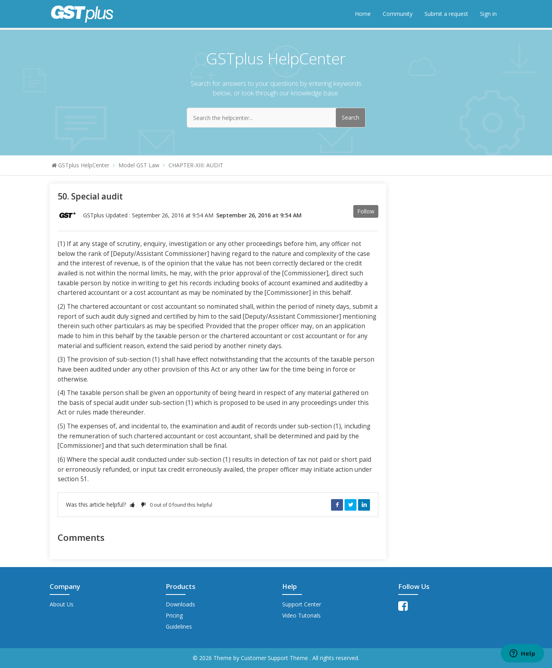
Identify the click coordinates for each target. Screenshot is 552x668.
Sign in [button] (488, 13)
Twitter (350, 505)
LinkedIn (364, 505)
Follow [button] (365, 211)
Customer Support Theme (275, 658)
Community (398, 13)
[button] (132, 504)
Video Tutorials (301, 615)
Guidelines (179, 626)
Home (363, 13)
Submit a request (446, 13)
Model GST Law (138, 165)
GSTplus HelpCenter (83, 165)
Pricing (174, 615)
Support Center (301, 604)
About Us (62, 604)
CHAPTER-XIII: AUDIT (196, 165)
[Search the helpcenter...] (276, 118)
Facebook (337, 505)
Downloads (180, 604)
